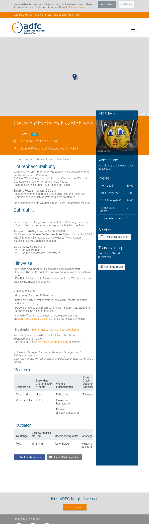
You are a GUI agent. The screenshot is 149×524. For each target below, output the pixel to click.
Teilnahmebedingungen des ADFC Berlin (55, 334)
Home (17, 164)
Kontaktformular (112, 271)
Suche (28, 164)
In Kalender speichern (115, 242)
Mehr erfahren (75, 7)
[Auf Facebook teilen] (29, 462)
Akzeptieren (107, 4)
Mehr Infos (104, 261)
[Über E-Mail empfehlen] (64, 462)
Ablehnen (126, 4)
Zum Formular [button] (74, 507)
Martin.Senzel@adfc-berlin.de (34, 323)
